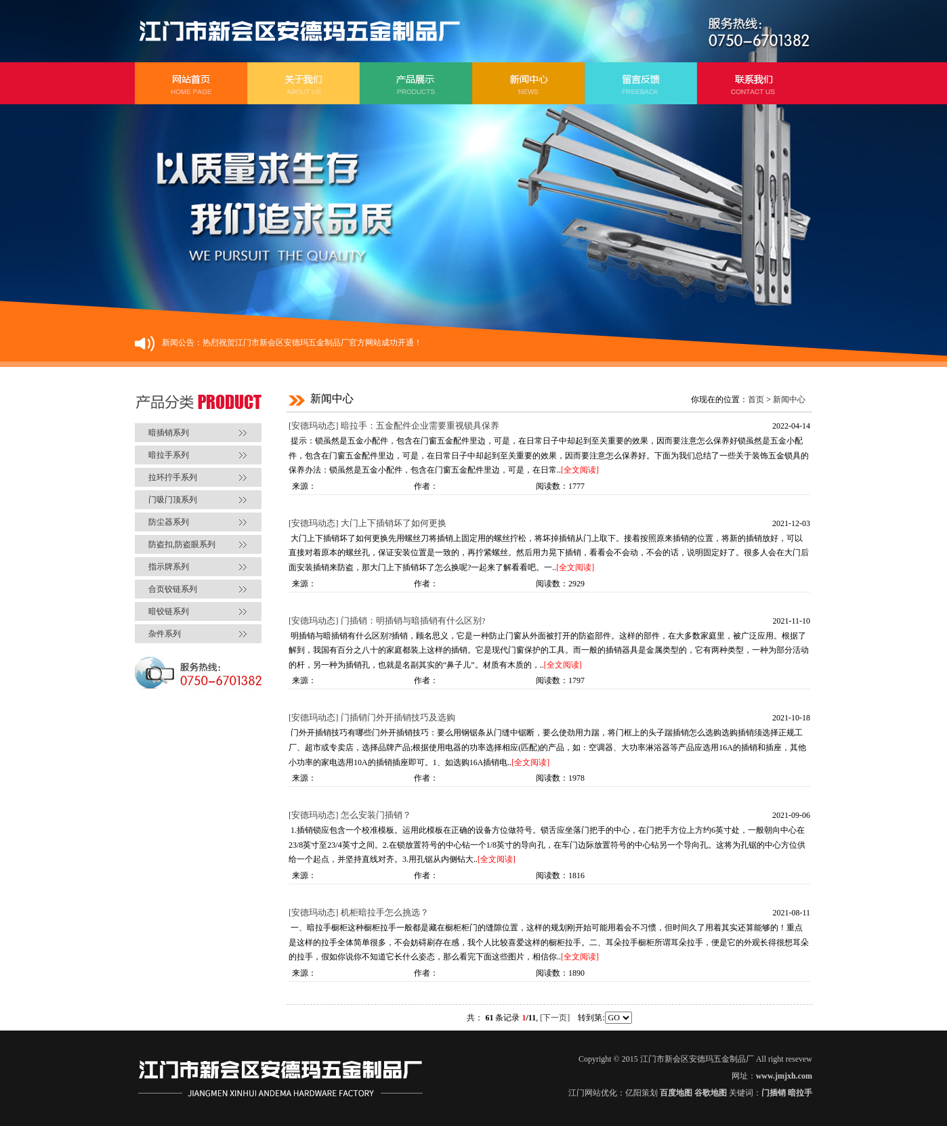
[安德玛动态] (314, 425)
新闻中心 (789, 399)
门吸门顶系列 (172, 499)
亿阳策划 (641, 1093)
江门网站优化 (592, 1093)
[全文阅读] (580, 470)
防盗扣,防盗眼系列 (181, 544)
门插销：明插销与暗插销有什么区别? (413, 620)
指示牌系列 (168, 566)
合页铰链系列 (172, 589)
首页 (756, 399)
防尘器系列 (168, 522)
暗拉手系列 (168, 455)
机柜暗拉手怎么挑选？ (385, 912)
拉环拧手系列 (172, 477)
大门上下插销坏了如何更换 (393, 523)
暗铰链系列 (168, 611)
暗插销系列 (168, 432)
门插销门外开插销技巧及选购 (398, 717)
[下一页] (555, 1017)
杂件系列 (164, 633)
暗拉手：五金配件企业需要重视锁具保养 (420, 425)
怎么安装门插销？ (376, 815)
